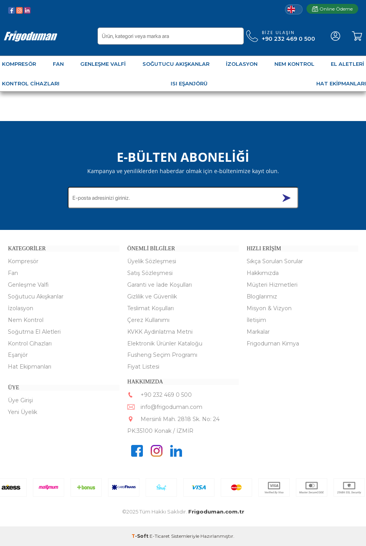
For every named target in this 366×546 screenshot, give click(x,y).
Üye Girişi (20, 400)
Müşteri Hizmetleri (272, 284)
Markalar (258, 331)
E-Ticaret (160, 536)
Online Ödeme (332, 9)
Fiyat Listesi (143, 367)
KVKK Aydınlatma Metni (160, 331)
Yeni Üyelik (22, 412)
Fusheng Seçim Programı (162, 355)
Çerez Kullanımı (148, 320)
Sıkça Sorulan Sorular (275, 261)
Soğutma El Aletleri (34, 331)
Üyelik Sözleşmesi (151, 261)
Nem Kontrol (25, 320)
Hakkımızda (263, 273)
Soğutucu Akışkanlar (35, 296)
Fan (13, 273)
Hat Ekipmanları (29, 367)
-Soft (141, 536)
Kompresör (23, 261)
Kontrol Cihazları (30, 343)
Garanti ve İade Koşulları (159, 284)
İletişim (256, 320)
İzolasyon (20, 308)
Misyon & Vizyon (269, 308)
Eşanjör (18, 355)
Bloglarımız (262, 296)
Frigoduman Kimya (273, 343)
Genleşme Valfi (28, 284)
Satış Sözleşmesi (150, 273)
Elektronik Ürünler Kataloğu (164, 343)
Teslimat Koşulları (150, 308)
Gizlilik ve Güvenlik (152, 296)
